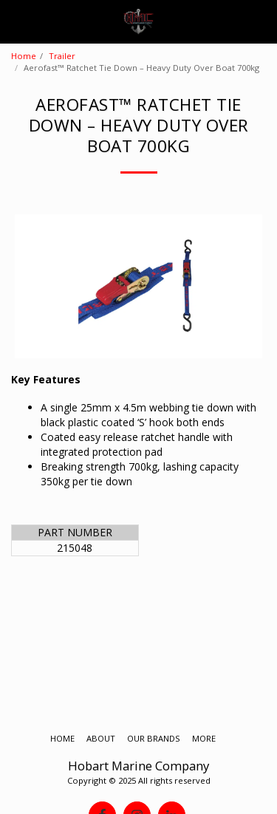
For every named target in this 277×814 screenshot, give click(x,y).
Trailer (62, 55)
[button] (16, 21)
